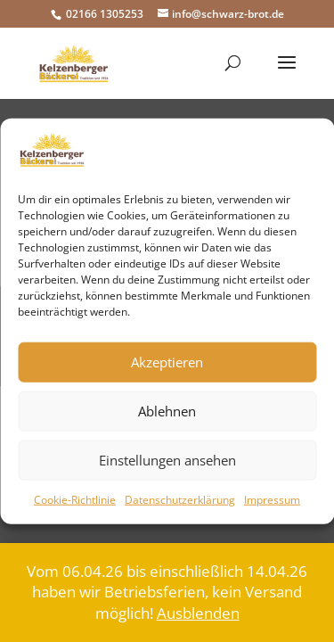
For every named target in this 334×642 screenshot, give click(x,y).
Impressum (272, 499)
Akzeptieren (167, 362)
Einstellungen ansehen (167, 460)
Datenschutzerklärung (180, 499)
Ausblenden (198, 613)
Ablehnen (167, 411)
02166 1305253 (103, 13)
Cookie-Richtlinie (75, 499)
